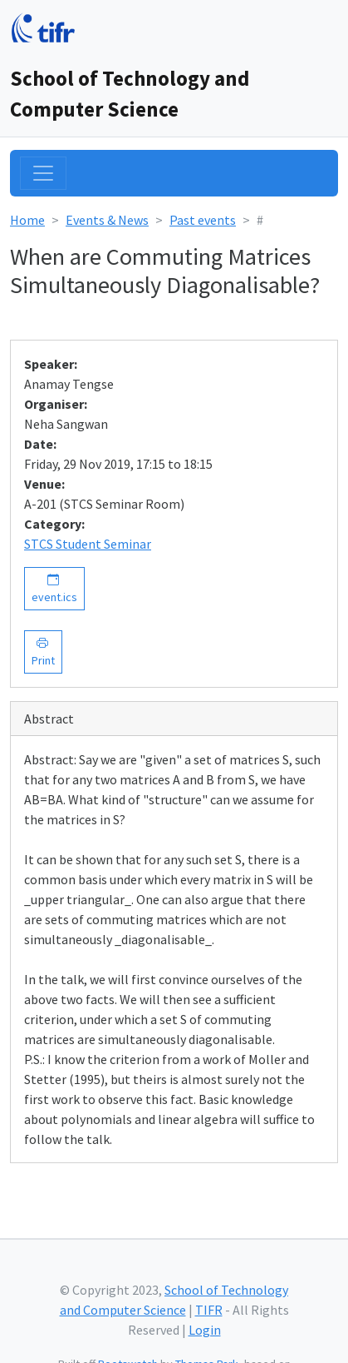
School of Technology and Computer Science (129, 93)
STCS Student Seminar (87, 543)
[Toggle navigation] (43, 173)
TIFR (209, 1309)
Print (43, 651)
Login (205, 1329)
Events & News (107, 219)
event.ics (54, 588)
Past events (202, 219)
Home (27, 219)
